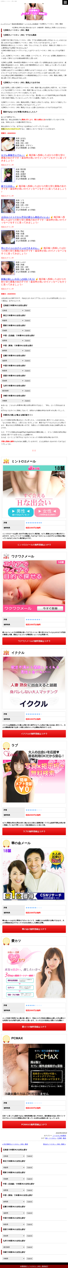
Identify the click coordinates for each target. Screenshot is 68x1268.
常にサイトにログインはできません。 (20, 248)
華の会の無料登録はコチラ (34, 929)
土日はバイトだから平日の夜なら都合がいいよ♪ (25, 217)
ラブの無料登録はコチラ (34, 831)
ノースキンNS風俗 (59, 1135)
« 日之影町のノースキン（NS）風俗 (15, 1144)
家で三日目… (8, 186)
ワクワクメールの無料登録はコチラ (34, 641)
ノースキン (52, 1138)
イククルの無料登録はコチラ (34, 734)
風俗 (64, 1138)
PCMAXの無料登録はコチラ (34, 1124)
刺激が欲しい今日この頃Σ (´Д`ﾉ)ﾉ (18, 279)
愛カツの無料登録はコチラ (34, 1027)
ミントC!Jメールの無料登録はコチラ (34, 545)
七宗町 (59, 1138)
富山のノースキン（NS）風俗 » (54, 1144)
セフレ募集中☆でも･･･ (13, 155)
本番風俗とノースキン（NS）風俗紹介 (34, 1266)
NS (46, 1138)
